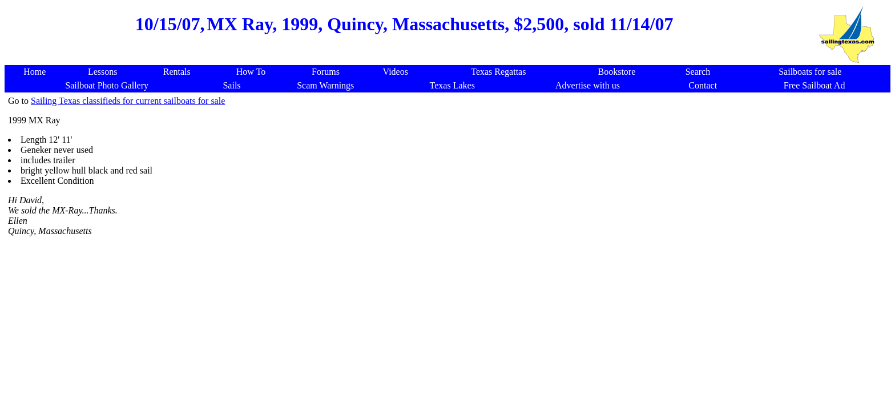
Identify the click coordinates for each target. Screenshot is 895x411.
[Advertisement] (404, 53)
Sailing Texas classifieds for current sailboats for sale (128, 101)
